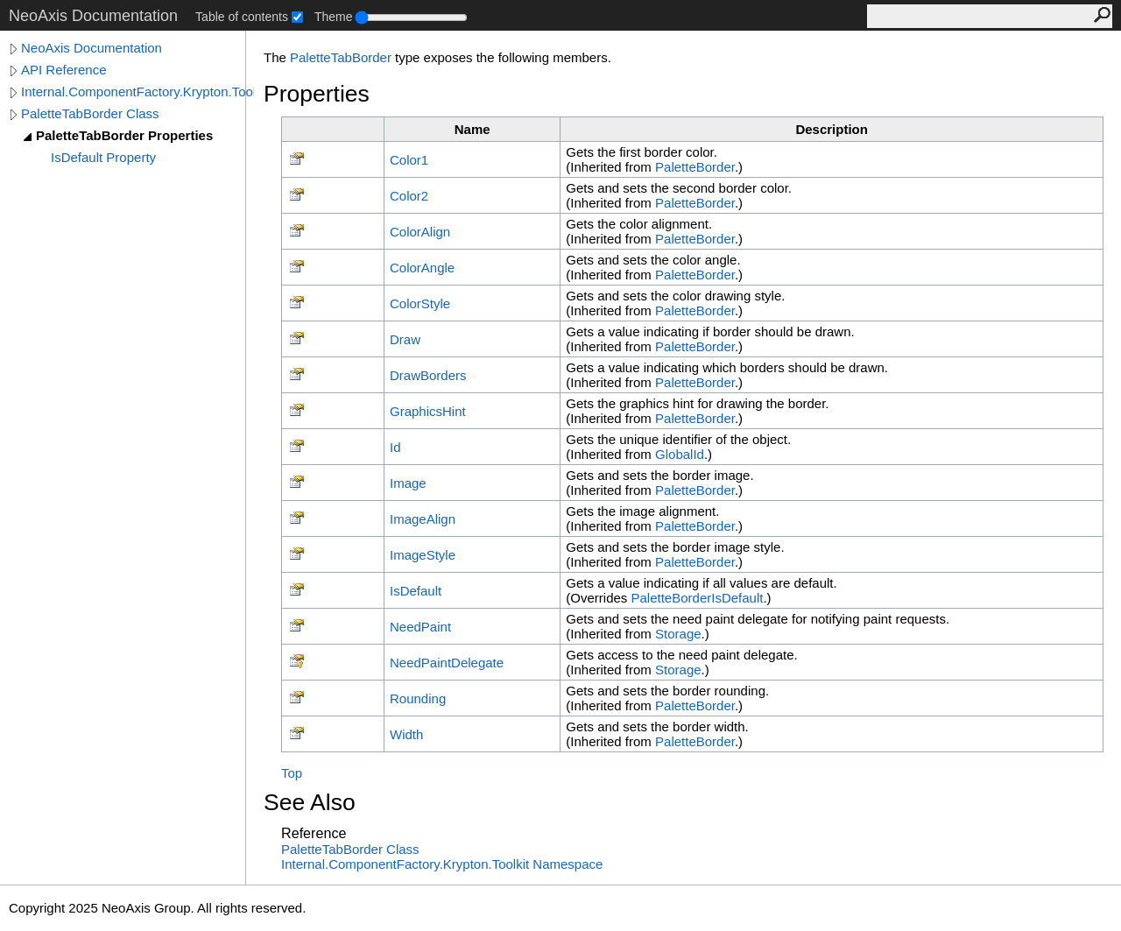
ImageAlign (422, 518)
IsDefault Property (103, 157)
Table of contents (241, 17)
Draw (405, 339)
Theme (333, 17)
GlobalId (679, 454)
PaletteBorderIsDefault (697, 597)
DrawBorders (428, 375)
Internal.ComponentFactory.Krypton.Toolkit (137, 91)
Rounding (418, 698)
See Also (310, 802)
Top (291, 772)
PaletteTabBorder (340, 57)
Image (408, 483)
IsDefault (415, 590)
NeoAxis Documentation (91, 47)
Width (406, 734)
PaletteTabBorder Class (90, 113)
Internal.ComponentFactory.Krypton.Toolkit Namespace (442, 864)
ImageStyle (422, 554)
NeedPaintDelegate (447, 662)
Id (395, 447)
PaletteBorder (695, 166)
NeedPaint (420, 626)
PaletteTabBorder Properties (124, 135)
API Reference (64, 69)
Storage (678, 633)
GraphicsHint (428, 411)
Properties (317, 94)
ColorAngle (422, 267)
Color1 (409, 159)
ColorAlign (420, 231)
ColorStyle (420, 303)
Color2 (409, 195)
